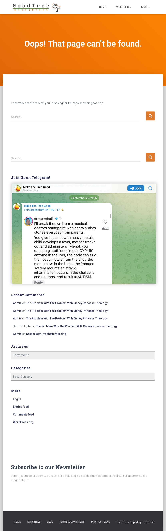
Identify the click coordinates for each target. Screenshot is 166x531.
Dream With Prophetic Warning (46, 333)
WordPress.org (23, 422)
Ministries (123, 7)
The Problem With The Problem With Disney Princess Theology (67, 303)
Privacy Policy (100, 521)
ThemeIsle (148, 522)
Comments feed (23, 414)
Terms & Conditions (72, 521)
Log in (17, 399)
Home (102, 7)
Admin (17, 303)
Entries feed (21, 406)
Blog (145, 7)
